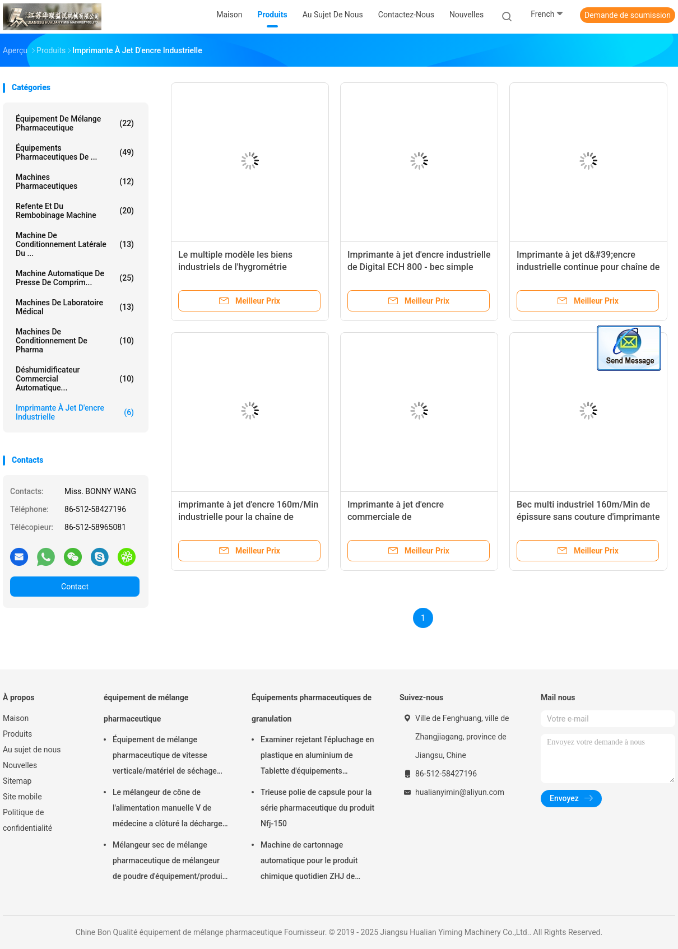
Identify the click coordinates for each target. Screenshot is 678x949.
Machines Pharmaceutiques (75, 181)
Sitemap (17, 780)
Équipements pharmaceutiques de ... (75, 152)
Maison (16, 718)
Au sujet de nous (32, 749)
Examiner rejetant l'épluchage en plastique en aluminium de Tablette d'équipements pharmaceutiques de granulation (317, 757)
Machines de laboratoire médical (75, 307)
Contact (75, 586)
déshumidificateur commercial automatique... (75, 378)
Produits (17, 733)
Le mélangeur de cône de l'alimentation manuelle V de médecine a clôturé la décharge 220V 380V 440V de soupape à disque (167, 809)
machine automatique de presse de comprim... (75, 278)
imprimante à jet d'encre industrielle (75, 412)
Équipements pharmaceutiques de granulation (311, 708)
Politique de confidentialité (27, 820)
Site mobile (22, 796)
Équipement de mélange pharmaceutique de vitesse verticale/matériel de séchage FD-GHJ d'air (165, 757)
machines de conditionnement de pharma (75, 340)
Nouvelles (20, 765)
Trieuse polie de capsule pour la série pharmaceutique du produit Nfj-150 (317, 808)
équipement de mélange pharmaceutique (75, 123)
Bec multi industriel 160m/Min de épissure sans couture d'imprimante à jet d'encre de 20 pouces (588, 516)
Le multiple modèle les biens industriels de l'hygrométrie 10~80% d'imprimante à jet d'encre (247, 267)
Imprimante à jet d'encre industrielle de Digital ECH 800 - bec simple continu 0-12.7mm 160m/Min (419, 267)
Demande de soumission (627, 15)
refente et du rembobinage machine (75, 211)
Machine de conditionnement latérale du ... (75, 244)
